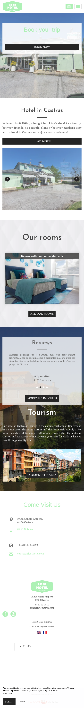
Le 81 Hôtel (26, 646)
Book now (42, 47)
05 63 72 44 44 (25, 529)
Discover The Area (42, 475)
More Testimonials (42, 398)
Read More (42, 141)
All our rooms (42, 313)
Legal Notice (37, 621)
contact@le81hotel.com (30, 553)
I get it (9, 701)
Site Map (48, 621)
